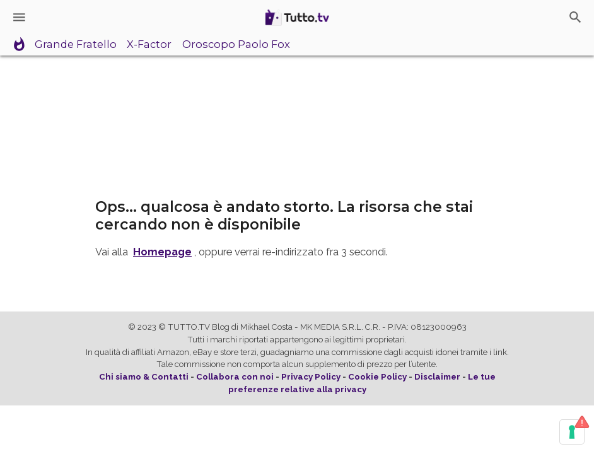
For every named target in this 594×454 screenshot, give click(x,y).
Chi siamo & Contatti (144, 376)
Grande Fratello (76, 44)
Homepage (162, 251)
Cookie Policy (377, 376)
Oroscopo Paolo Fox (236, 44)
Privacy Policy (311, 376)
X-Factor (149, 44)
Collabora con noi (235, 376)
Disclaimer (437, 376)
